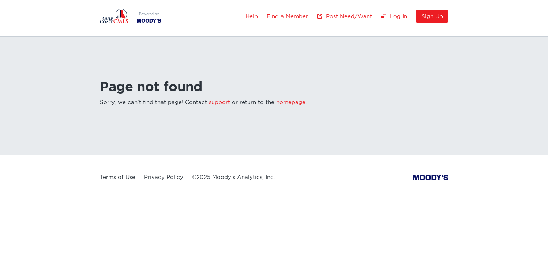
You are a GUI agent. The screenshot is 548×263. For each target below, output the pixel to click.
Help (251, 16)
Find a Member (287, 16)
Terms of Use (117, 177)
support (219, 102)
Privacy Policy (163, 177)
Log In (394, 16)
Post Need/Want (344, 16)
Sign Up (432, 16)
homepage (290, 102)
